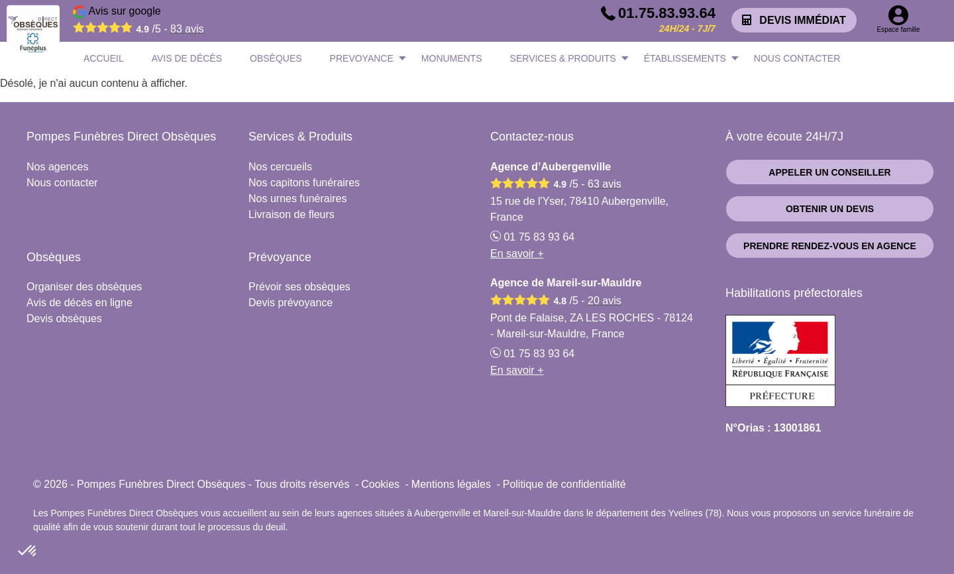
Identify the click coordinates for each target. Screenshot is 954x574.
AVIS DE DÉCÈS (187, 58)
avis (187, 28)
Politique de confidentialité (564, 484)
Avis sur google (138, 21)
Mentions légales (451, 484)
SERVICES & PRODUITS (563, 58)
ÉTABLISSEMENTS (685, 58)
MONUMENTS (451, 58)
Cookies (380, 484)
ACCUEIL (103, 58)
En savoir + (516, 253)
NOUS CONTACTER (797, 58)
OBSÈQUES (276, 58)
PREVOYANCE (362, 58)
